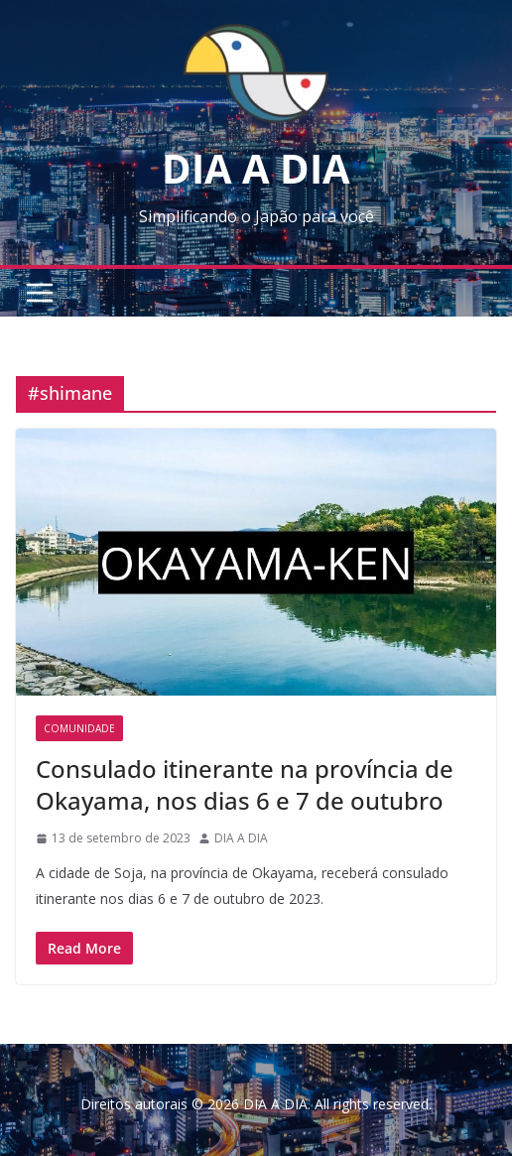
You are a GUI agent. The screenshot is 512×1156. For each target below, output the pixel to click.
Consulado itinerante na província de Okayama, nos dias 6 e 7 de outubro (244, 784)
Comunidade (79, 728)
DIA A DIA (256, 168)
